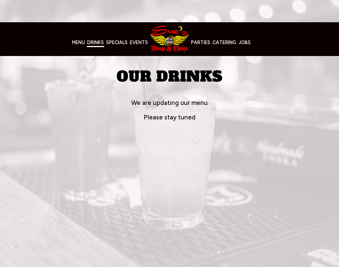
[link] (169, 39)
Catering (224, 42)
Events (139, 42)
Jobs (244, 42)
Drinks (95, 42)
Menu (78, 42)
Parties (200, 42)
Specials (117, 42)
